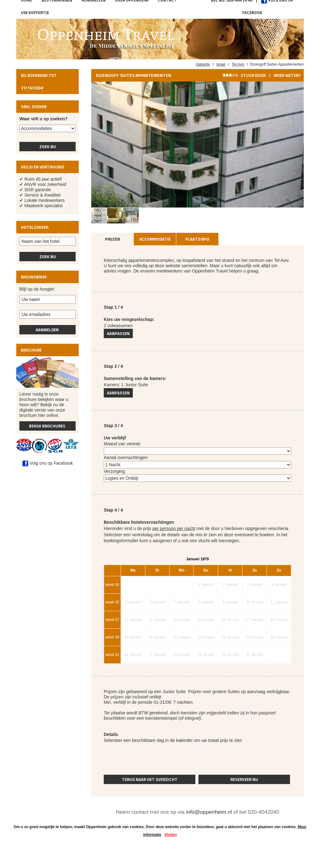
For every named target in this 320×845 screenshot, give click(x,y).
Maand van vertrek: (122, 443)
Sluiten (170, 834)
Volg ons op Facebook (47, 463)
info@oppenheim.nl (209, 812)
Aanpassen (118, 333)
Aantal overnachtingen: (126, 457)
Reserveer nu (244, 779)
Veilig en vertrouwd (42, 167)
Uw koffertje (35, 12)
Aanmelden (48, 330)
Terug (150, 779)
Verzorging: (115, 471)
